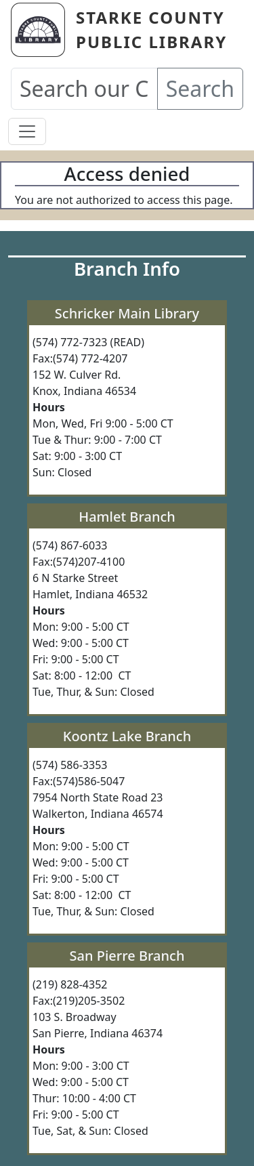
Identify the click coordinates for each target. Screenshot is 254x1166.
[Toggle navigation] (27, 131)
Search (200, 88)
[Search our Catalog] (84, 89)
